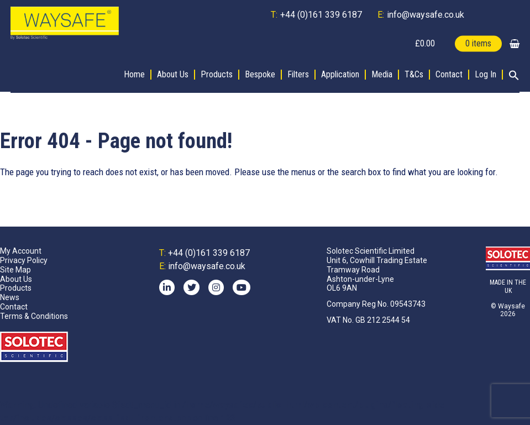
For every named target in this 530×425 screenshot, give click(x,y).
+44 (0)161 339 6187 (321, 14)
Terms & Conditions (34, 316)
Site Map (15, 269)
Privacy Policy (24, 260)
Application (340, 75)
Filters (298, 75)
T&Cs (414, 75)
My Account (20, 250)
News (9, 297)
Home (134, 75)
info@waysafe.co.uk (425, 14)
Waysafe (511, 306)
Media (381, 75)
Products (217, 75)
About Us (172, 75)
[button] (511, 76)
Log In (485, 75)
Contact (449, 75)
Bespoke (260, 75)
